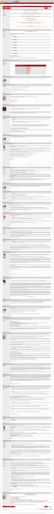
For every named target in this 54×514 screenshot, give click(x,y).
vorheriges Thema (5, 506)
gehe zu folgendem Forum (39, 508)
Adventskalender (12, 6)
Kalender (27, 5)
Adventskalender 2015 (17, 6)
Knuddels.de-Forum (4, 6)
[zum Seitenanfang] (4, 83)
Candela (14, 106)
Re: (11, 135)
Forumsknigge (31, 5)
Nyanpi (13, 444)
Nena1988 (14, 391)
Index (9, 506)
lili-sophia (14, 193)
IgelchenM (14, 118)
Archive (10, 6)
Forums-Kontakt (41, 509)
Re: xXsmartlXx (12, 239)
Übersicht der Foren (23, 5)
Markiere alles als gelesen (5, 509)
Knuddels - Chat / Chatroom (45, 509)
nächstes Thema (13, 506)
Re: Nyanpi (12, 60)
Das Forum (8, 6)
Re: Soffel (12, 143)
